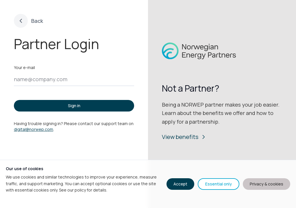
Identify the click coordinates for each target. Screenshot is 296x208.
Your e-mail (24, 67)
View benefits (184, 137)
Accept (180, 184)
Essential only (218, 184)
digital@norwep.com (33, 129)
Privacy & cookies (266, 184)
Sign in (74, 105)
